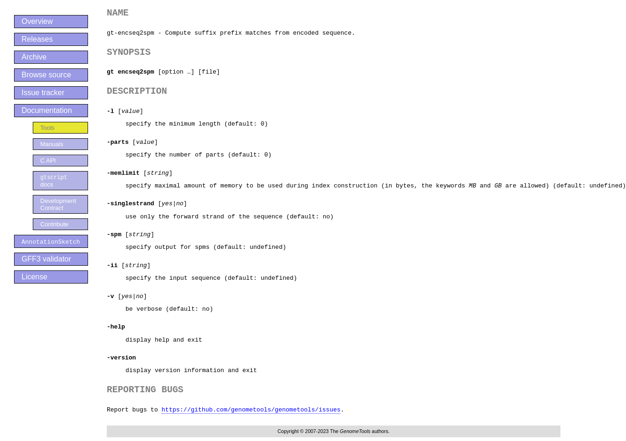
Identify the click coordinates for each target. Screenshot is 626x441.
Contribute (54, 224)
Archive (34, 57)
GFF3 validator (46, 259)
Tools (47, 127)
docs (53, 180)
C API (48, 160)
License (34, 277)
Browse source (46, 75)
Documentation (47, 110)
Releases (37, 39)
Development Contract (58, 205)
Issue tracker (43, 93)
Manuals (51, 144)
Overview (37, 21)
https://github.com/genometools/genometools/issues (251, 409)
